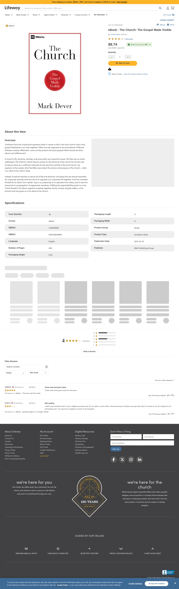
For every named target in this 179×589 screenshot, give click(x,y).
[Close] (175, 583)
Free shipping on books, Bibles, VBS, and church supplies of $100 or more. (89, 2)
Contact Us (9, 438)
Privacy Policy (10, 450)
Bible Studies (22, 15)
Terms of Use (10, 453)
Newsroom (9, 444)
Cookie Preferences (47, 450)
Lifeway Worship (81, 438)
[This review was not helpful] (172, 395)
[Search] (159, 8)
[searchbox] (24, 366)
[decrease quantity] (111, 57)
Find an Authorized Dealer (15, 458)
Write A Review (90, 351)
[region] (89, 583)
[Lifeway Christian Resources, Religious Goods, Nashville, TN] (168, 572)
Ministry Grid (80, 435)
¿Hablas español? (167, 20)
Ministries (66, 15)
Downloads (79, 444)
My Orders (44, 435)
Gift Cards (44, 447)
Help (42, 453)
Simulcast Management (84, 447)
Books (36, 15)
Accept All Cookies (156, 584)
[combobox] (92, 8)
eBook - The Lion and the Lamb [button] (28, 393)
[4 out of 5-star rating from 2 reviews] (120, 38)
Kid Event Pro (80, 441)
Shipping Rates (46, 441)
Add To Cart (123, 63)
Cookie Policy (62, 585)
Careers (8, 441)
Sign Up (115, 449)
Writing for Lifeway (12, 456)
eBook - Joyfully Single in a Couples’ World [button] (32, 412)
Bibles (9, 15)
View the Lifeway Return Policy (136, 74)
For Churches (100, 15)
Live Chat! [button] (44, 455)
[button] (105, 333)
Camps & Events (82, 15)
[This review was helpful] (168, 395)
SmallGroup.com (81, 453)
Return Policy (45, 444)
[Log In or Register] (167, 8)
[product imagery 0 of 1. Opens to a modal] (55, 73)
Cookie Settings (135, 584)
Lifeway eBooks (81, 450)
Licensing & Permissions (14, 447)
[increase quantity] (128, 57)
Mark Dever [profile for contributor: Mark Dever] (115, 34)
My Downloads (46, 438)
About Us (8, 435)
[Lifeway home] (12, 8)
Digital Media (50, 15)
